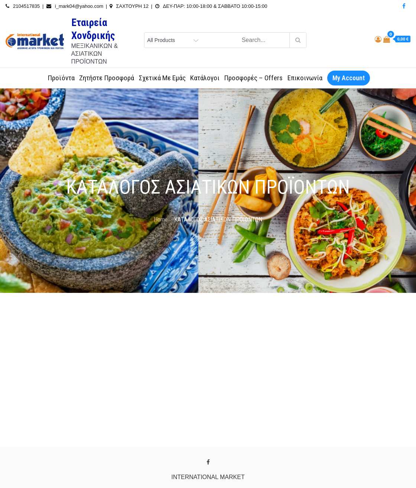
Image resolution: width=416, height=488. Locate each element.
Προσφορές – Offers (253, 78)
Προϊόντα (61, 78)
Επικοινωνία (304, 78)
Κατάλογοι (205, 78)
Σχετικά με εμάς (162, 78)
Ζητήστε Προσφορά (106, 78)
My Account (348, 78)
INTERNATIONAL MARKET (207, 477)
